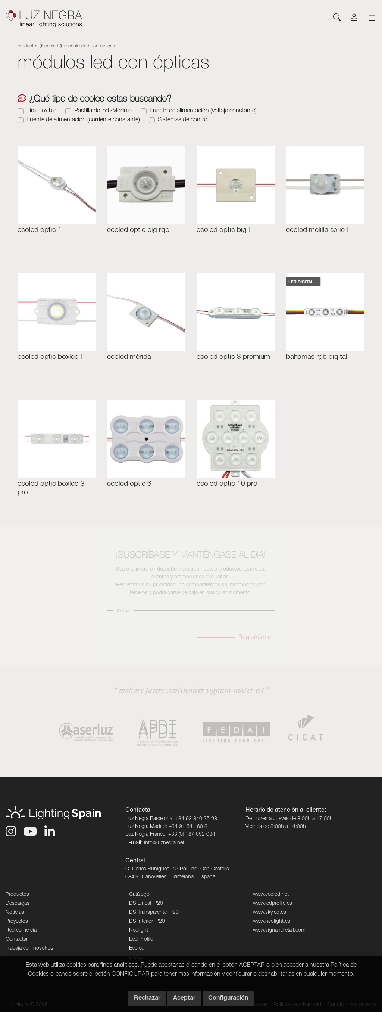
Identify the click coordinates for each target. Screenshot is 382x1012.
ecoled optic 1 (40, 230)
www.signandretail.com (279, 930)
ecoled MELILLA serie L (317, 230)
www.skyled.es (269, 912)
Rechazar (147, 999)
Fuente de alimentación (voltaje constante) (203, 111)
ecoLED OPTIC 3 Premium (233, 357)
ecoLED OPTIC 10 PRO (227, 484)
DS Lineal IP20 (146, 903)
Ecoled (51, 46)
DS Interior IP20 (147, 921)
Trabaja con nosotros (29, 948)
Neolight (138, 930)
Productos (28, 46)
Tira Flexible (41, 111)
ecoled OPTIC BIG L (223, 230)
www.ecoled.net (271, 894)
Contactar (17, 939)
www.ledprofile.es (272, 903)
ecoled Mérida (129, 357)
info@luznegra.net (164, 843)
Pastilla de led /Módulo (103, 111)
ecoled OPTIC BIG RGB (138, 230)
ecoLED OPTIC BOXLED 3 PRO (51, 488)
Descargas (17, 903)
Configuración (228, 999)
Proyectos (17, 921)
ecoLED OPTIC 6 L (131, 484)
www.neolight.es (271, 921)
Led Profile (141, 939)
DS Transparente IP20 (154, 912)
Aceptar (184, 999)
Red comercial (22, 930)
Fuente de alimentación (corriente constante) (83, 120)
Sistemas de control (183, 120)
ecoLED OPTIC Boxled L (50, 357)
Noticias (15, 912)
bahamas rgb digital (316, 357)
